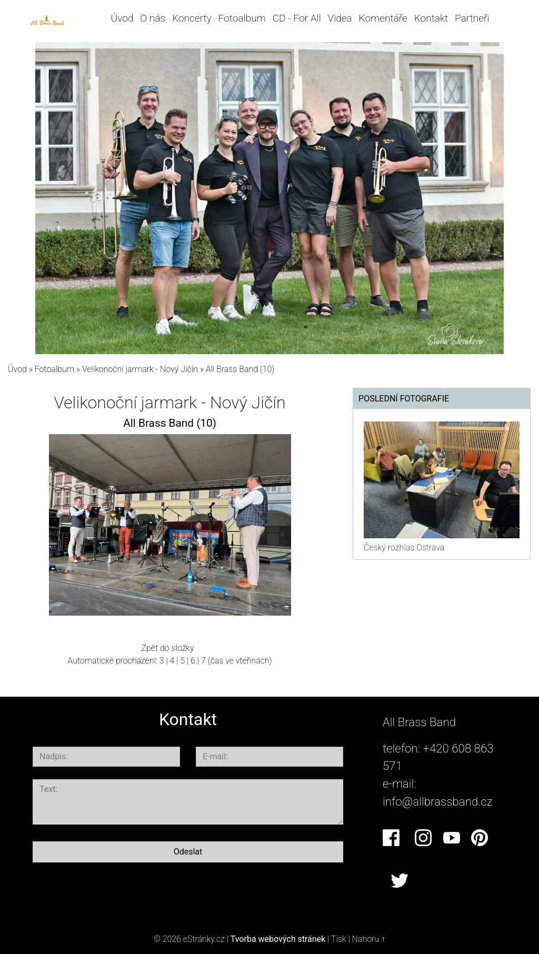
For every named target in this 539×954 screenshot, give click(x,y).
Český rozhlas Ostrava (404, 548)
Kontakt (431, 18)
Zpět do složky (167, 648)
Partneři (472, 18)
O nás (152, 18)
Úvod (122, 18)
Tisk (338, 939)
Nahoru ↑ (368, 939)
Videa (340, 18)
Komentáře (383, 18)
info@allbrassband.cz (438, 801)
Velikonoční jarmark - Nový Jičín (141, 369)
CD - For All (297, 18)
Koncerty (192, 18)
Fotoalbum (241, 18)
